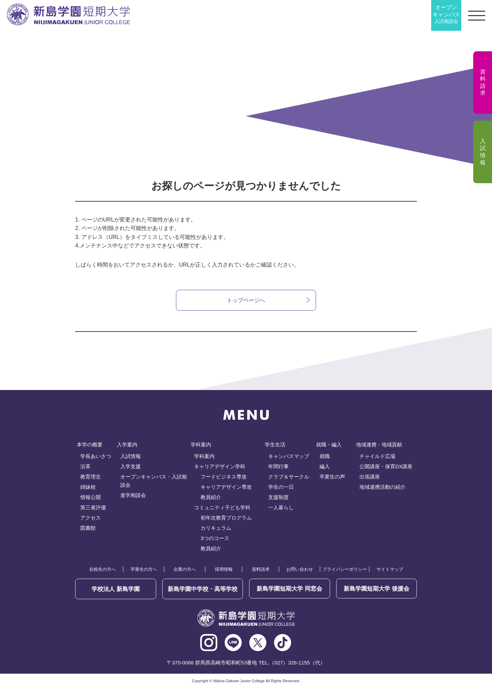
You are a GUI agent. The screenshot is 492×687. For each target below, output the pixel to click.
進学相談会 (133, 495)
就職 (324, 456)
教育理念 (90, 477)
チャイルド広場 (377, 456)
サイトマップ (390, 569)
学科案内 (204, 456)
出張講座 (369, 477)
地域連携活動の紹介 (382, 487)
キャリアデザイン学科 (219, 467)
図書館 (88, 528)
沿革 (85, 467)
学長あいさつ (95, 456)
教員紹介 (211, 497)
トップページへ (246, 300)
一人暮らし (281, 508)
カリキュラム (216, 528)
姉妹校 (88, 487)
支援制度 (278, 497)
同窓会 (289, 588)
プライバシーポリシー (345, 569)
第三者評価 (93, 508)
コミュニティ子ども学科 (222, 508)
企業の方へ (185, 569)
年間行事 (278, 467)
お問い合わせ (299, 569)
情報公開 (90, 497)
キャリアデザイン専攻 (226, 487)
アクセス (90, 518)
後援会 (376, 588)
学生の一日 (281, 487)
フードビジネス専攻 (224, 477)
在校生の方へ (102, 569)
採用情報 (224, 569)
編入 (324, 467)
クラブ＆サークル (288, 477)
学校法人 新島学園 (116, 588)
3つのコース (215, 538)
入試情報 (130, 456)
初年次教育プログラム (226, 518)
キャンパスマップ (288, 456)
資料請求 (261, 569)
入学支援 (130, 467)
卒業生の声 (332, 477)
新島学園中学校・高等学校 (202, 588)
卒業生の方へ (144, 569)
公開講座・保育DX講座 (386, 467)
